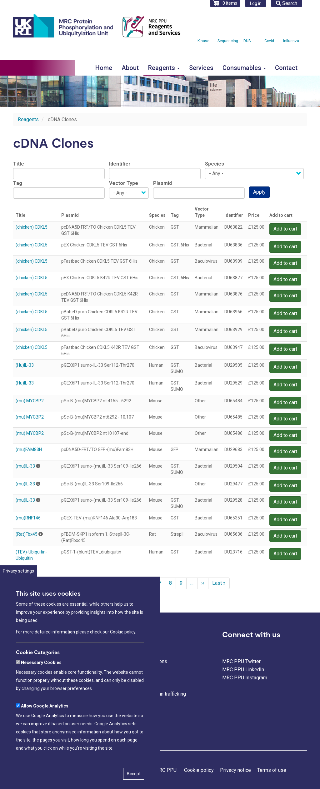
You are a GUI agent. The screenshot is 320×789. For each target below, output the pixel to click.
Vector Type (123, 183)
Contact (286, 68)
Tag (17, 183)
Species (214, 164)
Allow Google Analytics (44, 719)
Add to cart (285, 229)
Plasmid (162, 183)
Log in (256, 3)
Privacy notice (235, 770)
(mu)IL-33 (25, 466)
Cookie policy (122, 645)
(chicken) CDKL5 (32, 227)
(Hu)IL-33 (25, 365)
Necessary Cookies (41, 676)
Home (103, 68)
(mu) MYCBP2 (30, 400)
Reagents (164, 68)
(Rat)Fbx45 (27, 534)
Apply (259, 192)
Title (18, 164)
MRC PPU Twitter (241, 661)
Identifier (120, 164)
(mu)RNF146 (28, 517)
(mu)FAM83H (29, 449)
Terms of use (271, 770)
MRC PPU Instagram (244, 678)
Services (201, 68)
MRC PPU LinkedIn (243, 669)
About (130, 68)
